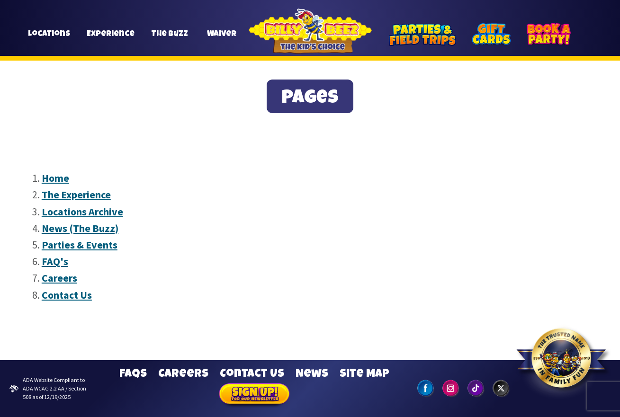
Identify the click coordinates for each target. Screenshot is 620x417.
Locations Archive (82, 211)
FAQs (133, 374)
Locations (49, 38)
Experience (111, 38)
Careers (59, 277)
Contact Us (67, 295)
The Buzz (169, 38)
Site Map (364, 374)
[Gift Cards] (491, 34)
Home (55, 178)
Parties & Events (79, 244)
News (312, 374)
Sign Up (254, 395)
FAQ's (55, 261)
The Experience (76, 194)
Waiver (222, 38)
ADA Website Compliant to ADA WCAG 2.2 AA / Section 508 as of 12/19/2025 (47, 388)
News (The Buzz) (80, 228)
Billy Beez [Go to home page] (310, 42)
